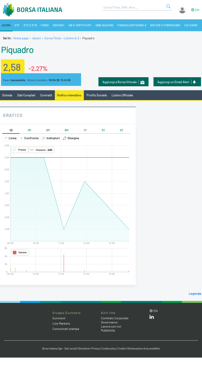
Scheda (7, 95)
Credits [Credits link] (122, 348)
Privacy (96, 348)
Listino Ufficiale (122, 95)
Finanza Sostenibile (133, 25)
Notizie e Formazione (167, 25)
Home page (21, 38)
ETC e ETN (30, 25)
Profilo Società (97, 95)
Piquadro (17, 49)
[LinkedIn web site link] (152, 317)
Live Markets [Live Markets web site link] (61, 323)
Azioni (6, 25)
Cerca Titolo (52, 38)
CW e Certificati (80, 25)
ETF (17, 25)
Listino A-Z (71, 38)
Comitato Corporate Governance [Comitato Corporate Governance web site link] (115, 320)
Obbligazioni (105, 25)
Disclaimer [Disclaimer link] (84, 348)
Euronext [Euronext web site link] (58, 318)
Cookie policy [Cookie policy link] (109, 348)
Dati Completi (26, 95)
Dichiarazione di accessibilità (143, 348)
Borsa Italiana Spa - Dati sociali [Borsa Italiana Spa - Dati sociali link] (59, 348)
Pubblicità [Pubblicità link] (108, 330)
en (197, 10)
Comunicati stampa (65, 329)
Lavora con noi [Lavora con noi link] (111, 326)
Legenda (195, 293)
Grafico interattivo (69, 95)
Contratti (46, 95)
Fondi (45, 25)
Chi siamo (192, 25)
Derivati (59, 25)
